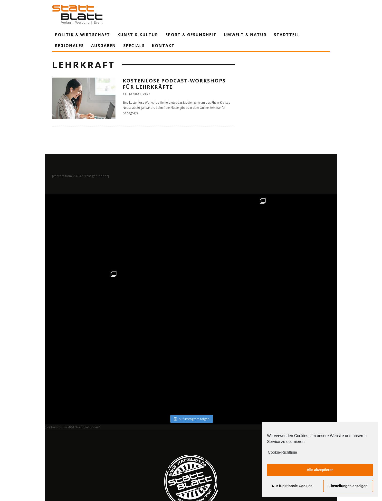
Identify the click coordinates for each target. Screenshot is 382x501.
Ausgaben (103, 45)
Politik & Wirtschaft (82, 34)
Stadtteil (286, 34)
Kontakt (163, 45)
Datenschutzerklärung (192, 452)
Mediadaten (246, 452)
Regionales (69, 45)
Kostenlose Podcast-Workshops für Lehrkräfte (174, 83)
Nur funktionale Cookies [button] (292, 486)
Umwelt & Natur (245, 34)
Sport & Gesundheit (191, 34)
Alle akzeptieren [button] (320, 470)
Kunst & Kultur (137, 34)
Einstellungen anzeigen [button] (348, 486)
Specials (134, 45)
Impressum (138, 452)
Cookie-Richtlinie (282, 452)
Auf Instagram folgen (192, 346)
